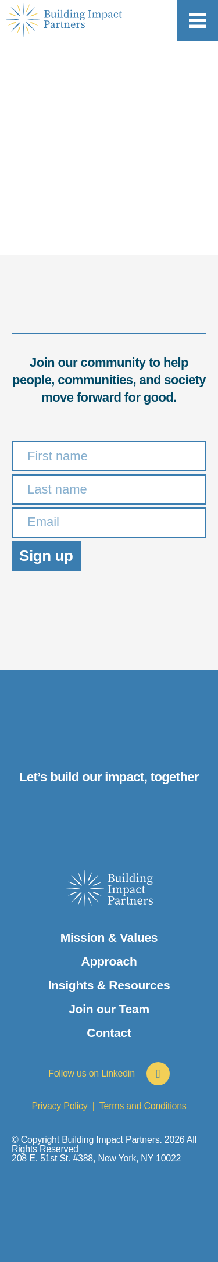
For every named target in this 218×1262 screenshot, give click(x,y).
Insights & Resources (109, 985)
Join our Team (109, 1009)
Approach (109, 961)
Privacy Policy (59, 1106)
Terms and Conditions (143, 1106)
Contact (109, 1032)
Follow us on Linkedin (91, 1073)
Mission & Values (109, 937)
